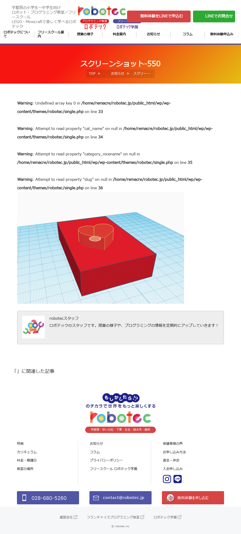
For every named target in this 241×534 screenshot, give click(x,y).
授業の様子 (85, 34)
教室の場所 (25, 468)
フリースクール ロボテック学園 (113, 468)
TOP (92, 73)
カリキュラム (27, 452)
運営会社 (66, 517)
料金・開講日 (27, 460)
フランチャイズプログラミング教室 (113, 517)
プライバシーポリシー (106, 460)
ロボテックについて (17, 34)
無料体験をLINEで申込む (161, 16)
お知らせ (153, 34)
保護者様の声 (173, 443)
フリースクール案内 (51, 34)
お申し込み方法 (174, 452)
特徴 (20, 443)
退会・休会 (171, 460)
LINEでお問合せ (219, 16)
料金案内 (119, 34)
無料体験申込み (221, 34)
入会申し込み (173, 468)
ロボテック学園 (165, 517)
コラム (188, 34)
